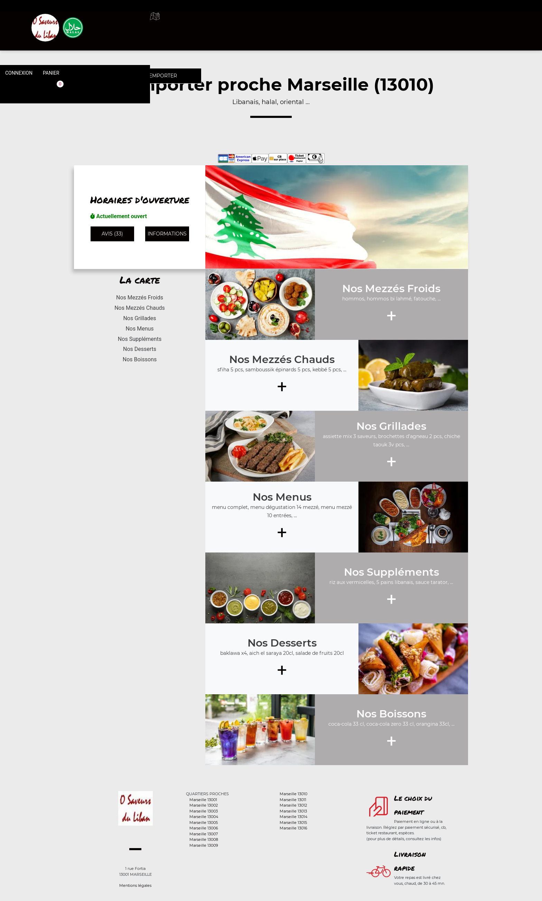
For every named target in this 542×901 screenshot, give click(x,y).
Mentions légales (135, 885)
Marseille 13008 (203, 839)
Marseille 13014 (293, 816)
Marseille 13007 (203, 834)
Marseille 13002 (203, 805)
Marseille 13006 (203, 828)
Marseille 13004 (203, 816)
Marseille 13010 (293, 793)
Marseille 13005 (203, 822)
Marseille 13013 (293, 811)
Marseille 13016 (293, 828)
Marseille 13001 (203, 799)
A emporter (330, 24)
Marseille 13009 (203, 845)
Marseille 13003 (203, 811)
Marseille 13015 (293, 822)
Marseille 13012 (293, 805)
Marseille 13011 (293, 799)
